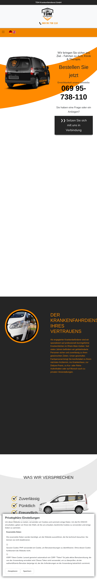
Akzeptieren (12, 571)
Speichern (27, 571)
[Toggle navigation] (3, 32)
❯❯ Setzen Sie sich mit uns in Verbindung (74, 125)
